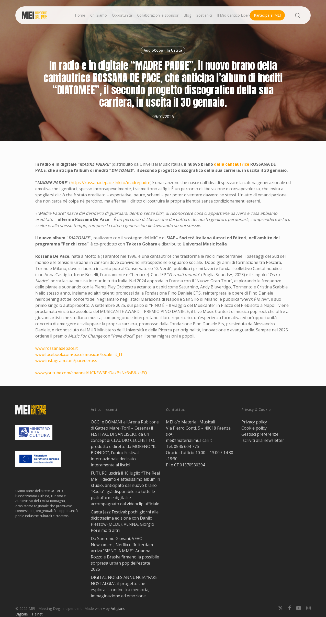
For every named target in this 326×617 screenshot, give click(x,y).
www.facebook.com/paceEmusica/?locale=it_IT (79, 354)
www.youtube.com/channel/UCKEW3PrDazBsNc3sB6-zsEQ (91, 373)
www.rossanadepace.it (56, 348)
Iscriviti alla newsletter (262, 440)
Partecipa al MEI (267, 15)
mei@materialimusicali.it (189, 440)
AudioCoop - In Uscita (163, 50)
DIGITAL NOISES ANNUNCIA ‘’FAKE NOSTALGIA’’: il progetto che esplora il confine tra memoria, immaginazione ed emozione (124, 587)
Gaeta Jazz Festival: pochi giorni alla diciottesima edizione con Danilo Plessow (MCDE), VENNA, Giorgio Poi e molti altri (125, 521)
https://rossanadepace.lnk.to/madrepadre (110, 182)
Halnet (37, 614)
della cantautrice (232, 164)
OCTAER (57, 490)
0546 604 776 (186, 446)
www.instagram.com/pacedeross (66, 360)
